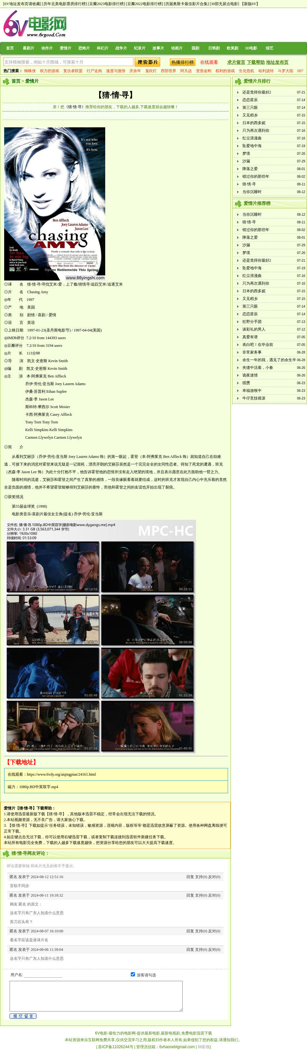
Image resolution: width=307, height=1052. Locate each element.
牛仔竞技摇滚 (253, 398)
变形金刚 (203, 71)
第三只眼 (250, 107)
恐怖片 (84, 48)
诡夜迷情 (250, 375)
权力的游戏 (49, 71)
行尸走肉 (94, 71)
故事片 (158, 48)
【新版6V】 (250, 4)
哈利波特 (266, 71)
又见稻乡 (250, 115)
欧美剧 (232, 48)
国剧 (195, 48)
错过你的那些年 (255, 176)
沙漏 (246, 161)
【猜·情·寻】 (115, 95)
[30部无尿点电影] (224, 4)
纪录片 (140, 48)
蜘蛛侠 (30, 71)
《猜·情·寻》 (74, 107)
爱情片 (65, 48)
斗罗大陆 (285, 71)
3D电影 (251, 48)
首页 (10, 48)
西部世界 (168, 71)
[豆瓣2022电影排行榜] (144, 4)
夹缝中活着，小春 (257, 367)
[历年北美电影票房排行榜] (64, 4)
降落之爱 (250, 169)
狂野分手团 (252, 321)
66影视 (204, 1047)
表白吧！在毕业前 (257, 344)
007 (300, 71)
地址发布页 (277, 62)
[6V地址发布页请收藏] (22, 4)
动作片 (47, 48)
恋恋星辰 (250, 100)
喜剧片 (28, 48)
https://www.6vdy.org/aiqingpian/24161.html (61, 774)
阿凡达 (186, 71)
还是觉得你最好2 (256, 92)
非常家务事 (252, 352)
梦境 (246, 153)
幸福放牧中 (252, 390)
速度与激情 (115, 71)
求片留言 (236, 62)
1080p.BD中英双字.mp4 (38, 787)
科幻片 (102, 48)
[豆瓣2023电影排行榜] (106, 4)
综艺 (269, 48)
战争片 (121, 48)
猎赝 (246, 383)
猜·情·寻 (249, 184)
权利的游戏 (225, 71)
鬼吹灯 (151, 71)
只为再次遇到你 (255, 130)
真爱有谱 (250, 337)
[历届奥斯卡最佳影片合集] (186, 4)
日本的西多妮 (253, 123)
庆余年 (135, 71)
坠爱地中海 (252, 146)
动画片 (177, 48)
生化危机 (246, 71)
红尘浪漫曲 (252, 138)
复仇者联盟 (73, 71)
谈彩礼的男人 (253, 329)
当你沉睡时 (252, 192)
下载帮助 (256, 62)
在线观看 (209, 62)
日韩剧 (214, 48)
